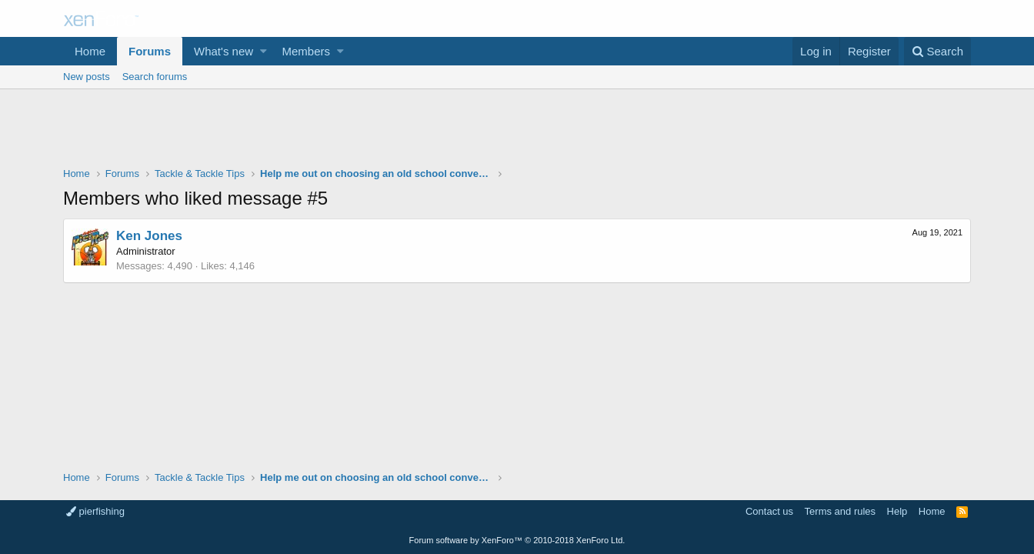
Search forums (155, 76)
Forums (149, 51)
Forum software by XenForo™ (517, 540)
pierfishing (95, 511)
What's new (223, 51)
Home (90, 51)
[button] (263, 51)
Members (306, 51)
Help (897, 511)
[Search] (937, 51)
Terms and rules (840, 511)
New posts (86, 76)
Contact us (769, 511)
